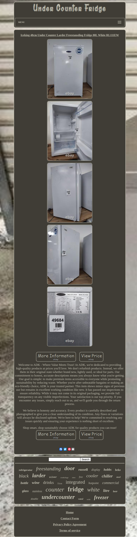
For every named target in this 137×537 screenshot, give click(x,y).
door (69, 468)
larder (38, 475)
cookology (64, 477)
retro (73, 478)
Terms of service (69, 530)
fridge (76, 489)
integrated (75, 482)
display (95, 469)
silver (53, 477)
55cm (59, 483)
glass (25, 491)
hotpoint (93, 483)
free (81, 477)
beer (115, 491)
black (24, 476)
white (93, 489)
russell (83, 469)
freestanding (48, 468)
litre (106, 490)
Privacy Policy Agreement (70, 524)
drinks (48, 482)
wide (88, 499)
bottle (24, 483)
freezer (101, 497)
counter (55, 489)
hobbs (107, 469)
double (34, 498)
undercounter (58, 497)
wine (36, 482)
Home (69, 512)
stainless (37, 491)
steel (118, 477)
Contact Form (70, 518)
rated (80, 499)
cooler (92, 475)
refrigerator (25, 470)
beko (118, 469)
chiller (107, 476)
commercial (110, 483)
